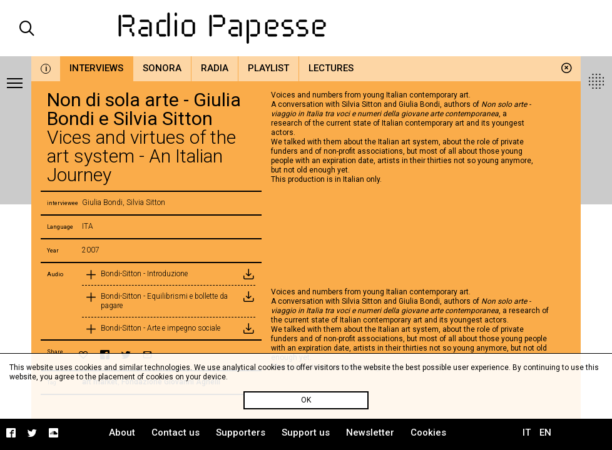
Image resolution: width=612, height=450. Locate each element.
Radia (214, 68)
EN (545, 432)
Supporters (240, 432)
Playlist (268, 68)
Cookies (428, 432)
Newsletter (370, 432)
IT (527, 432)
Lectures (331, 68)
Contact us (175, 432)
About (122, 432)
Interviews (96, 68)
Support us (306, 432)
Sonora (162, 68)
